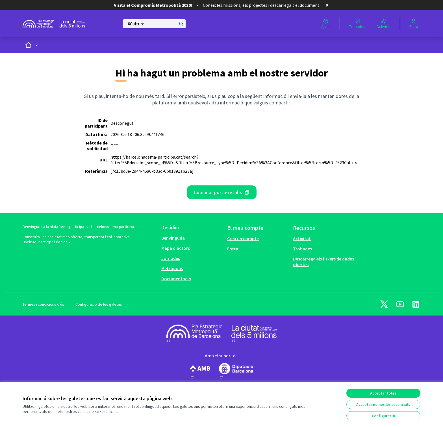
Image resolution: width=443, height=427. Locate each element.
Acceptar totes (383, 393)
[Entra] (413, 23)
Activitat (302, 238)
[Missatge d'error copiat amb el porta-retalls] (222, 192)
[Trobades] (357, 23)
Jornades (170, 258)
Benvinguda (173, 238)
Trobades (302, 248)
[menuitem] (192, 238)
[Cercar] (154, 23)
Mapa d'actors (175, 248)
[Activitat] (383, 23)
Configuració (383, 415)
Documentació (176, 278)
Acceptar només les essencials (383, 404)
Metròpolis (172, 268)
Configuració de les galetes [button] (98, 304)
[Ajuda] (326, 23)
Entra (232, 248)
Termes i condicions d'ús (43, 304)
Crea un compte (243, 238)
